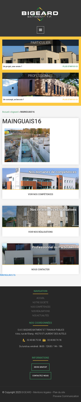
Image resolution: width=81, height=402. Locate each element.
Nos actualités (40, 315)
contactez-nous (40, 376)
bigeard (14, 112)
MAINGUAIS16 (8, 275)
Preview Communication (66, 396)
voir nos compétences (40, 194)
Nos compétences (40, 307)
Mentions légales (42, 392)
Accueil (5, 112)
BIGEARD (26, 392)
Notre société (40, 302)
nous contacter (40, 269)
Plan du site (59, 392)
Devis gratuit (40, 367)
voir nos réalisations (40, 232)
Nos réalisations (40, 311)
